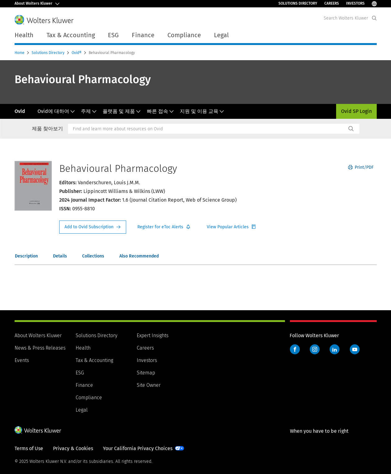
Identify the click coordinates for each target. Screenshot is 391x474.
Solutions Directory (297, 3)
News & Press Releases (40, 348)
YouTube (355, 349)
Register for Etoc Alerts (164, 227)
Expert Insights (152, 335)
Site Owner (149, 385)
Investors (355, 3)
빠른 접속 (160, 111)
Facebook (295, 349)
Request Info (93, 227)
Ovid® (77, 53)
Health (83, 348)
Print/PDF (361, 167)
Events (22, 360)
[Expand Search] (374, 18)
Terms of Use (29, 448)
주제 (89, 111)
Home (20, 53)
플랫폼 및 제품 (122, 111)
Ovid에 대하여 (56, 111)
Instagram (315, 349)
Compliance (89, 397)
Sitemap (146, 373)
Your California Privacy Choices (137, 448)
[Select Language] (374, 3)
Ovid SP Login (356, 111)
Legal (221, 35)
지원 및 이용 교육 (202, 111)
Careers (331, 3)
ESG (80, 373)
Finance (84, 385)
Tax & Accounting (94, 360)
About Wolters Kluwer (38, 335)
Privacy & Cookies (73, 448)
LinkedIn (335, 349)
